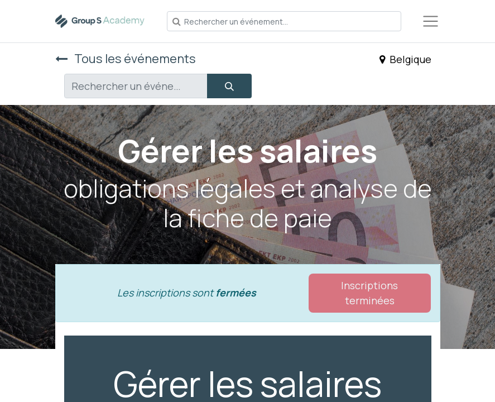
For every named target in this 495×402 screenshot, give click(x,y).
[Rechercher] (229, 86)
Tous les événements (125, 58)
